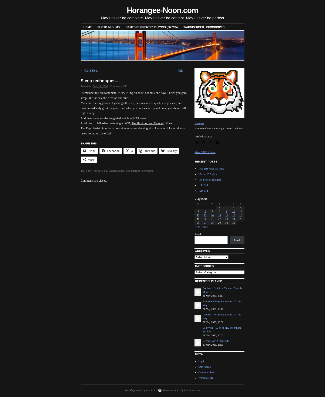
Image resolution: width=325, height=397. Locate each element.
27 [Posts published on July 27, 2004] (205, 222)
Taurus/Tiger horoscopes (203, 27)
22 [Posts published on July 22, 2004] (219, 219)
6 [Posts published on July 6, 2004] (205, 211)
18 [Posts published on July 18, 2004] (241, 215)
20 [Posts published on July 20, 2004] (205, 219)
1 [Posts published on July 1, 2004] (219, 207)
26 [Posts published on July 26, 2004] (198, 222)
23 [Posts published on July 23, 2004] (226, 219)
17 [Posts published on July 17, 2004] (233, 215)
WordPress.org (205, 377)
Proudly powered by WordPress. (141, 390)
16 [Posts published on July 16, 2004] (226, 215)
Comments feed (206, 372)
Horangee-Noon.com (162, 10)
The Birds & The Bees (209, 179)
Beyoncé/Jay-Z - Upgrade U (217, 340)
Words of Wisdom (207, 174)
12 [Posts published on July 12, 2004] (198, 215)
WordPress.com (192, 390)
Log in (201, 361)
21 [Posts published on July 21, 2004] (212, 219)
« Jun (197, 226)
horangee (199, 123)
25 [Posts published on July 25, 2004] (241, 219)
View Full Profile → (204, 152)
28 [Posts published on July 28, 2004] (212, 222)
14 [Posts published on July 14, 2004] (212, 215)
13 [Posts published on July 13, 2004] (205, 215)
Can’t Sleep (89, 70)
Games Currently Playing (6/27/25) (151, 27)
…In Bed (203, 185)
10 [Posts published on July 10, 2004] (233, 211)
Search (198, 234)
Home (88, 27)
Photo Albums (109, 27)
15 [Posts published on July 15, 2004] (219, 215)
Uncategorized (116, 170)
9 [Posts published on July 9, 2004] (226, 211)
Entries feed (204, 366)
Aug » (205, 226)
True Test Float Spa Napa (211, 168)
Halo (182, 70)
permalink (147, 170)
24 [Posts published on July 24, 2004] (233, 219)
